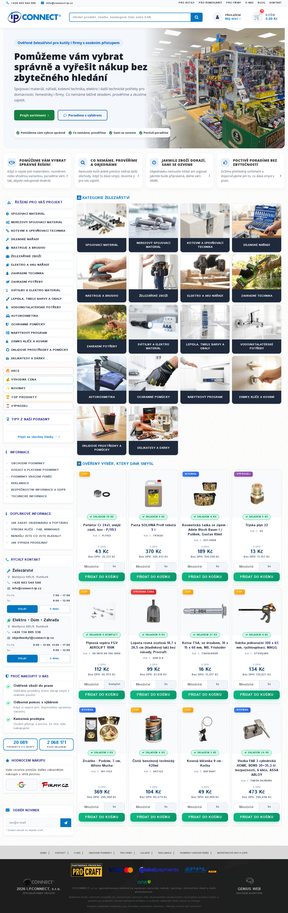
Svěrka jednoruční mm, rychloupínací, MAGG (256, 645)
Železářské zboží (26, 256)
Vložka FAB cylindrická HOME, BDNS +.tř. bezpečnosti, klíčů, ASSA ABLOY (256, 768)
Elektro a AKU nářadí (30, 265)
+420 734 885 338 (26, 632)
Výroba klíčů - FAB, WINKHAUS (35, 529)
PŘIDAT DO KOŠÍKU (101, 577)
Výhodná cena (23, 380)
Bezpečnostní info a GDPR (232, 853)
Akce (15, 371)
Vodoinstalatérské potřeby (36, 307)
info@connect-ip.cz (57, 3)
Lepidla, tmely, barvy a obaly (36, 299)
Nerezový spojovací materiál (37, 222)
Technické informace (29, 496)
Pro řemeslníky (210, 3)
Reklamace (20, 483)
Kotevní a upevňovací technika (38, 231)
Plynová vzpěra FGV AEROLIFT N (102, 645)
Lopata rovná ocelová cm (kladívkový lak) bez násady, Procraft (153, 648)
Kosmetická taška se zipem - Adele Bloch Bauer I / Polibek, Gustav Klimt (205, 530)
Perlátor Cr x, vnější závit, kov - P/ (101, 527)
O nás (249, 3)
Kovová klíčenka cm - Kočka (205, 763)
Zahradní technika (27, 273)
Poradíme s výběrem (82, 115)
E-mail (54, 609)
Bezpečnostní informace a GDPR (38, 490)
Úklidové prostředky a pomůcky (39, 350)
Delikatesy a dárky (28, 358)
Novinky (18, 388)
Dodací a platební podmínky (35, 470)
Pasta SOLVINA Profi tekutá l (153, 527)
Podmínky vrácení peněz (31, 476)
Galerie (145, 853)
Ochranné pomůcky (28, 324)
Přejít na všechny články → (38, 437)
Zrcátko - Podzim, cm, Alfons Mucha (102, 763)
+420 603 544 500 (21, 3)
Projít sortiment (34, 115)
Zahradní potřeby (27, 282)
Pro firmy (233, 3)
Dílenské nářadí (25, 239)
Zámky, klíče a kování (29, 341)
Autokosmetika (24, 316)
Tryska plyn (256, 525)
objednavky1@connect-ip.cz (33, 638)
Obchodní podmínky (27, 463)
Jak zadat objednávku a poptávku (39, 523)
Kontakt (275, 3)
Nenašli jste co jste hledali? (36, 536)
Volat (22, 609)
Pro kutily (186, 3)
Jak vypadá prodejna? (29, 543)
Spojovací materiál (28, 214)
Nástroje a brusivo (28, 248)
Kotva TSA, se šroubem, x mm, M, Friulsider (205, 645)
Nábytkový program (29, 333)
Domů (43, 853)
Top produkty (24, 397)
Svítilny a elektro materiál (35, 290)
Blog (261, 3)
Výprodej (19, 406)
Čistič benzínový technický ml (153, 763)
